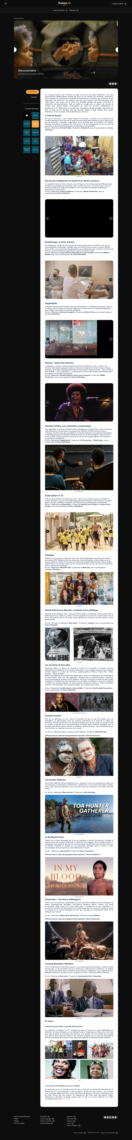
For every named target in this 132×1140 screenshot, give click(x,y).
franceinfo (70, 1119)
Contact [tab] (34, 97)
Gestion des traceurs (93, 1132)
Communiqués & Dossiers (22, 1116)
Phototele (72, 10)
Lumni (69, 1123)
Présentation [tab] (32, 92)
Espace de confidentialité (108, 1132)
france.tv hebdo (117, 4)
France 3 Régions (72, 1125)
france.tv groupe (45, 1119)
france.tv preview (59, 10)
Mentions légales (78, 1132)
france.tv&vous (45, 1123)
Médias (16, 1121)
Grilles (16, 1119)
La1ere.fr (65, 1099)
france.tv (70, 1116)
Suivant (110, 218)
